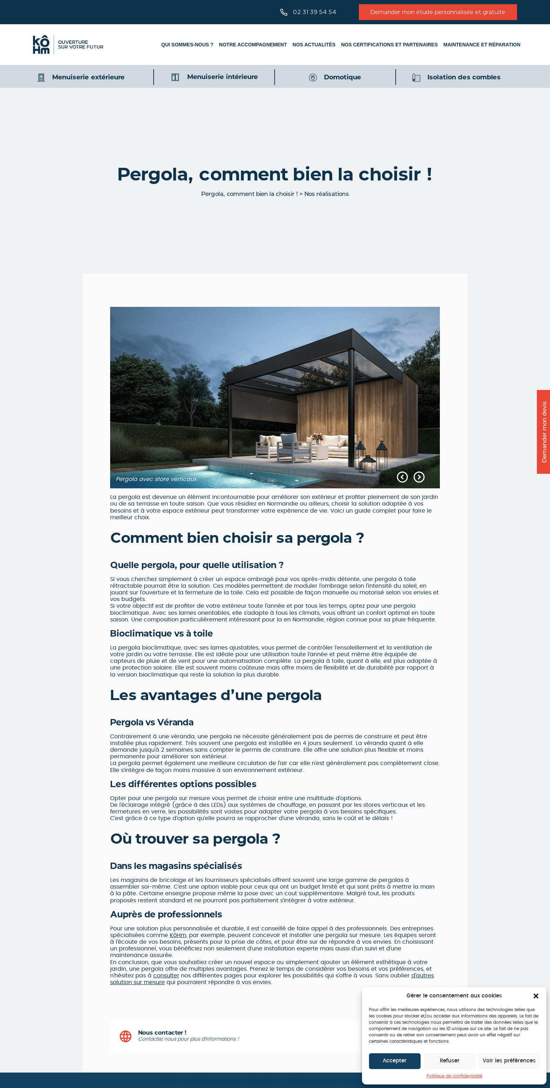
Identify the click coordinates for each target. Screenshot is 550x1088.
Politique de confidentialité (454, 1076)
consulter (166, 975)
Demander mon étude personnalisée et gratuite (437, 12)
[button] (535, 996)
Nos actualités (314, 44)
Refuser (450, 1060)
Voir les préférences (509, 1060)
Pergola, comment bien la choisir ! (249, 194)
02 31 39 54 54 (308, 12)
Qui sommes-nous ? (187, 44)
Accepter (395, 1060)
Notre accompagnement (253, 44)
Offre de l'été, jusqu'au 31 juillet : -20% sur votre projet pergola (275, 1080)
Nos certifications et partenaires (389, 44)
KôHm (178, 935)
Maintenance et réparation (482, 44)
